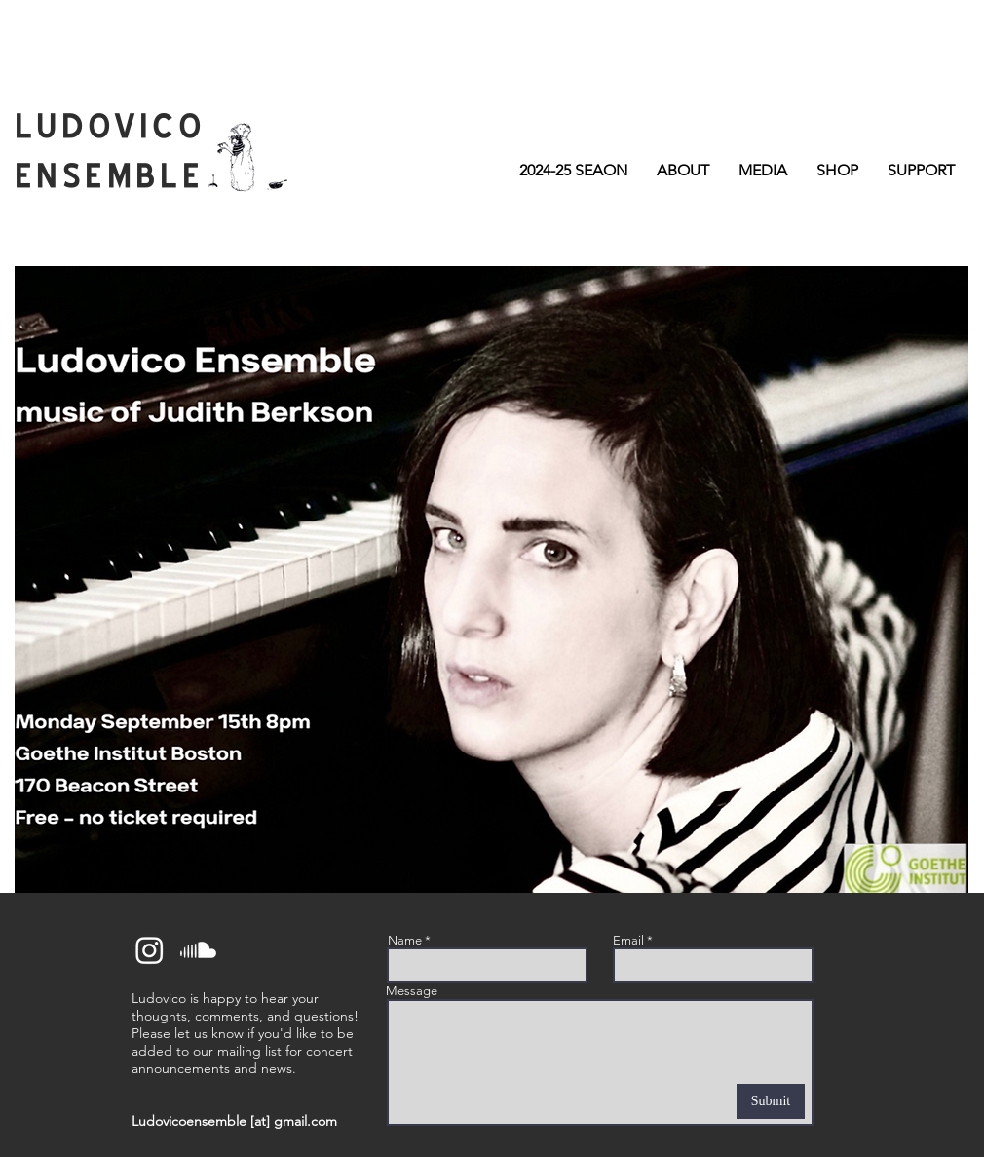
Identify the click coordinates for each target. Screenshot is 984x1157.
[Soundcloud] (198, 950)
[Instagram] (150, 950)
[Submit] (771, 1101)
